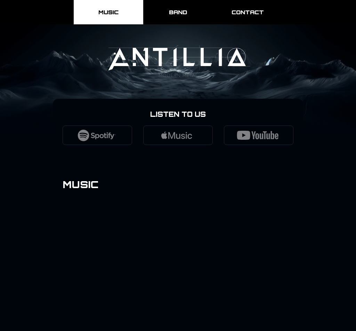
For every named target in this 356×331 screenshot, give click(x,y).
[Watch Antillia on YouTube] (258, 135)
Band (178, 12)
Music (108, 12)
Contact (248, 12)
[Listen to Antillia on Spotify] (97, 135)
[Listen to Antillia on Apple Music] (178, 135)
